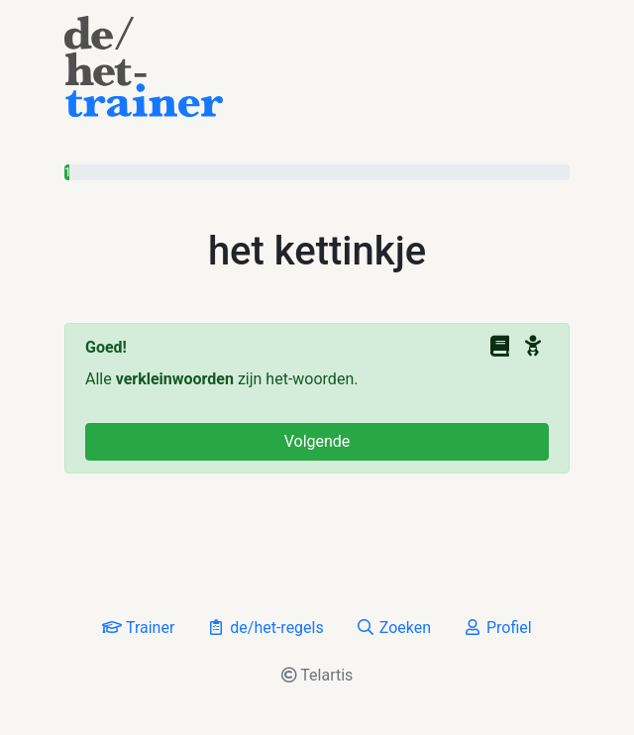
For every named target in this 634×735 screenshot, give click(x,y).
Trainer (138, 627)
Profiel (497, 627)
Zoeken (393, 627)
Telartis (317, 675)
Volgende (317, 441)
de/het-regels (264, 627)
